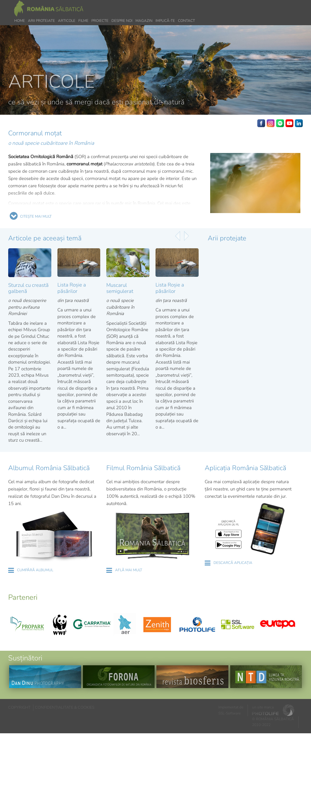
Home (19, 20)
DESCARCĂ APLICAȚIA (233, 562)
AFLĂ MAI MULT (128, 570)
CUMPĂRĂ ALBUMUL (35, 570)
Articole (66, 20)
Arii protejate (41, 20)
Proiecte (99, 20)
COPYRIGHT (19, 707)
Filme (83, 20)
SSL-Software (229, 713)
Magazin (143, 20)
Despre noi (121, 20)
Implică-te (165, 20)
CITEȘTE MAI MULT (36, 216)
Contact (186, 20)
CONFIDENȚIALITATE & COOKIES (64, 707)
